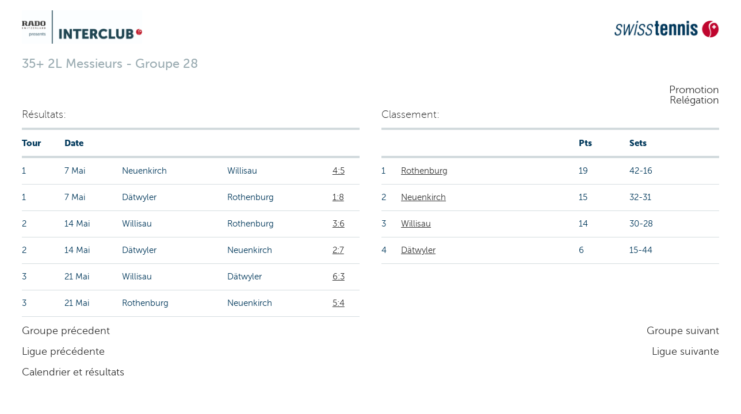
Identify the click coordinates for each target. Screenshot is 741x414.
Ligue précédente (63, 351)
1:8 (338, 197)
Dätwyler (418, 250)
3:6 (339, 223)
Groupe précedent (66, 330)
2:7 (338, 250)
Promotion (694, 89)
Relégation (694, 100)
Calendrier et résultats (73, 372)
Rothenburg (424, 170)
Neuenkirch (423, 197)
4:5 (339, 170)
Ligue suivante (685, 351)
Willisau (416, 223)
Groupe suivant (683, 330)
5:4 (339, 303)
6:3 (339, 276)
